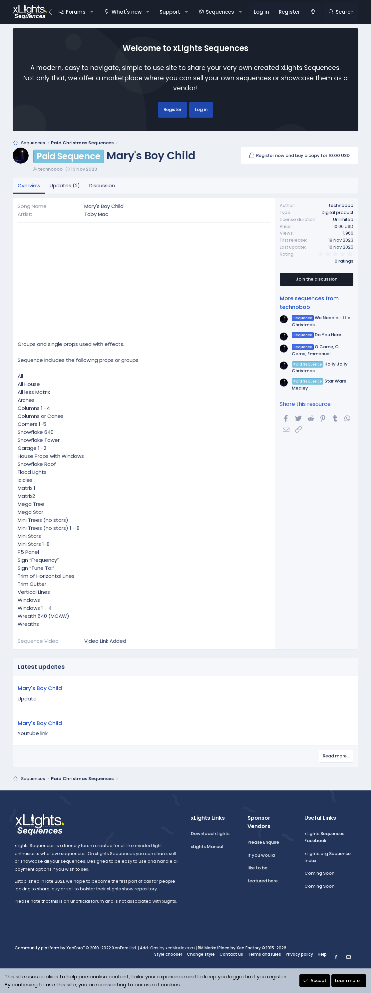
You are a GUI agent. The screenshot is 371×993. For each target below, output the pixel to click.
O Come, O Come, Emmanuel (315, 350)
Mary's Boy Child (40, 688)
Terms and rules (264, 954)
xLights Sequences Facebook (324, 837)
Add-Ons (149, 948)
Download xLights (210, 833)
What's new (127, 11)
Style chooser (168, 954)
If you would (261, 855)
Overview (29, 185)
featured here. (263, 881)
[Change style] (313, 12)
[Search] (340, 12)
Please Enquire (263, 842)
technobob (50, 169)
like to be (257, 868)
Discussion (102, 185)
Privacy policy (299, 954)
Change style (201, 954)
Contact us (231, 954)
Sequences (220, 11)
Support (170, 11)
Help (322, 954)
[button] (92, 12)
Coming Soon (319, 873)
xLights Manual (207, 846)
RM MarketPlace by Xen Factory (242, 948)
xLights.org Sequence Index (327, 857)
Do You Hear (316, 335)
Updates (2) (65, 185)
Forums (76, 11)
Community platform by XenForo (76, 948)
